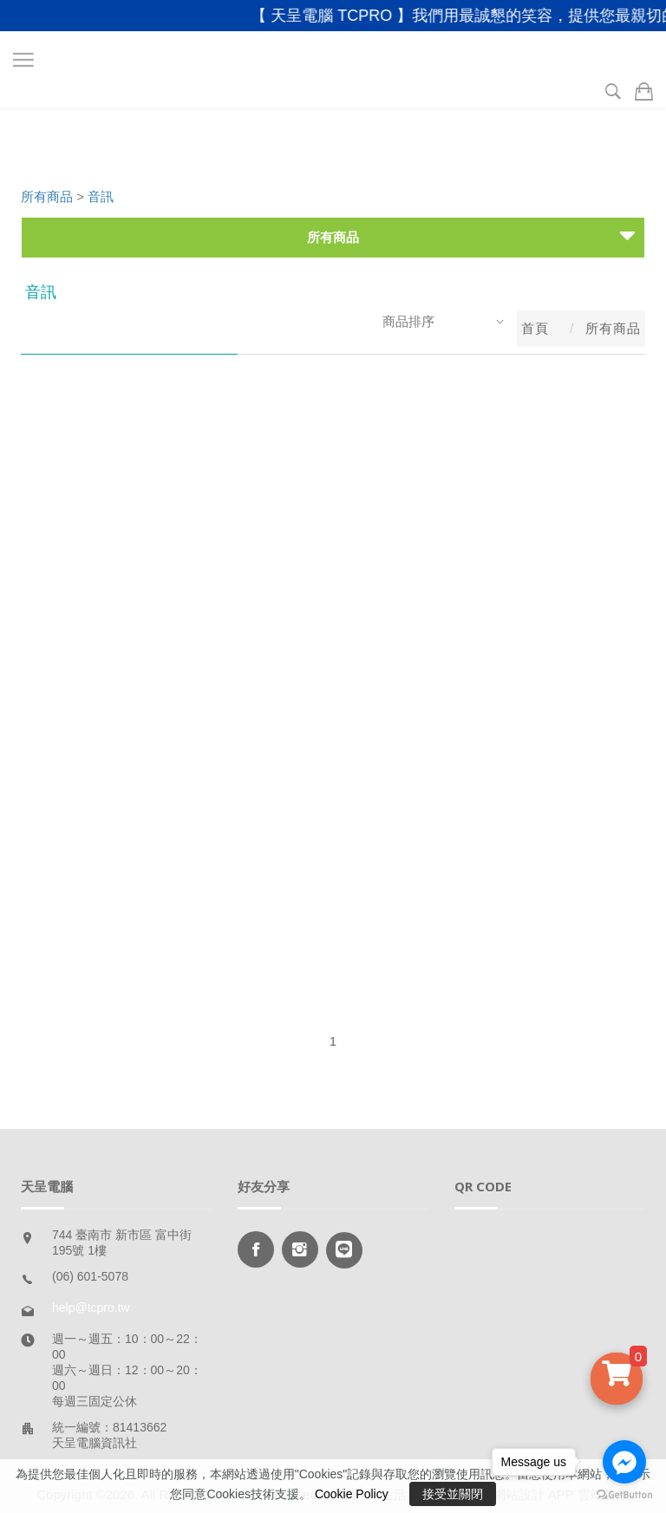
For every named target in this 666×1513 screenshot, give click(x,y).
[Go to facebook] (624, 1462)
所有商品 (47, 196)
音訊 (101, 196)
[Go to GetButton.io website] (624, 1495)
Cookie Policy (351, 1494)
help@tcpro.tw (91, 1307)
